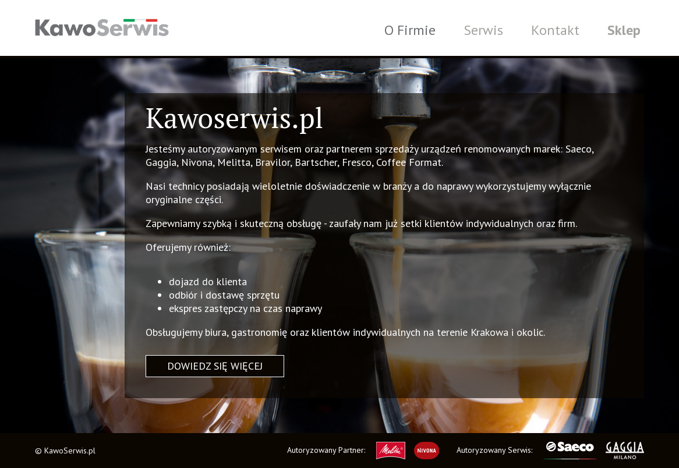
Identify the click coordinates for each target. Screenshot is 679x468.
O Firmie (410, 30)
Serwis (483, 30)
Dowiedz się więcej (215, 366)
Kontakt (555, 30)
